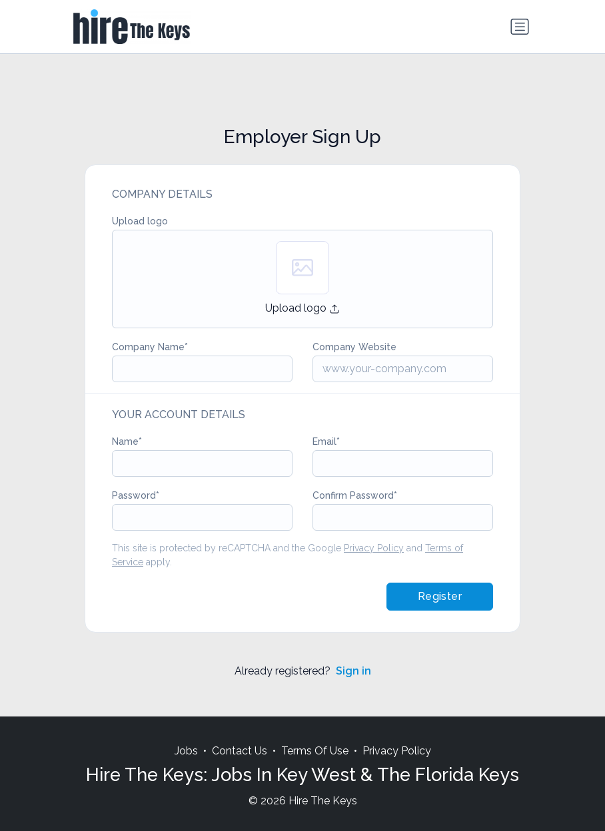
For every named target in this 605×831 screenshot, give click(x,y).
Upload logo (140, 221)
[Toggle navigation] (519, 26)
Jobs (186, 750)
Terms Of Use (314, 750)
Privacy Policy (374, 548)
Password (134, 495)
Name (125, 441)
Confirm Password (353, 495)
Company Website (354, 347)
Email (324, 441)
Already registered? (303, 671)
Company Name (148, 347)
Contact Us (239, 750)
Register (440, 596)
